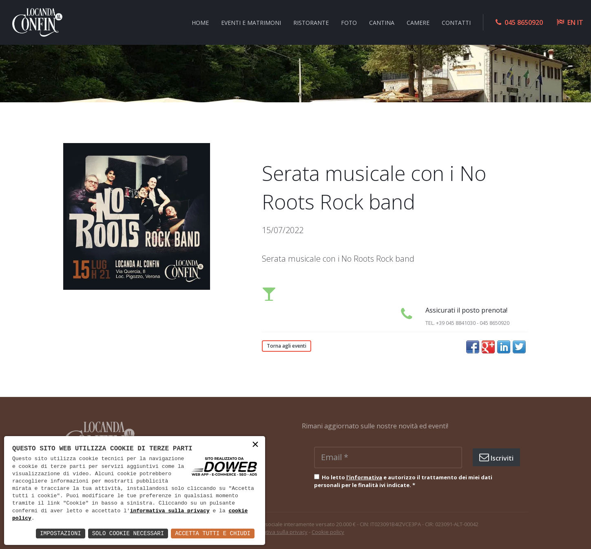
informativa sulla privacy (170, 511)
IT (580, 22)
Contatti (456, 22)
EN (571, 22)
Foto (349, 22)
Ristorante (311, 22)
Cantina (381, 22)
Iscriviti (496, 457)
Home (200, 22)
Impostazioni (60, 533)
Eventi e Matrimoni (251, 22)
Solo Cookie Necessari (128, 533)
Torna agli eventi (286, 345)
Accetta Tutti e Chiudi (212, 533)
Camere (418, 22)
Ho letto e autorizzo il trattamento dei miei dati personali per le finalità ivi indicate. (403, 481)
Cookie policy (328, 532)
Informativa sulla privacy (277, 532)
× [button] (255, 445)
